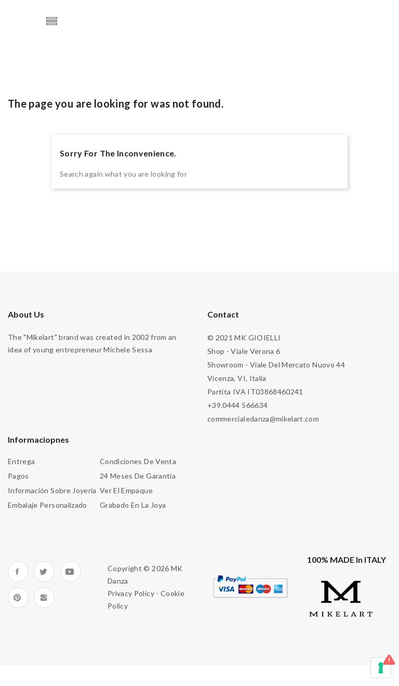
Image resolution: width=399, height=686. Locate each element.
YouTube (70, 571)
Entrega (21, 461)
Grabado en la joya (133, 504)
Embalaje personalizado (47, 504)
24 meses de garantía (138, 475)
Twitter (44, 571)
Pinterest (18, 597)
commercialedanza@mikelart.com (263, 418)
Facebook (18, 571)
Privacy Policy (131, 593)
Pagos (18, 475)
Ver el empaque (126, 490)
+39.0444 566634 (237, 405)
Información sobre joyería (52, 490)
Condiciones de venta (138, 461)
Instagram (44, 597)
